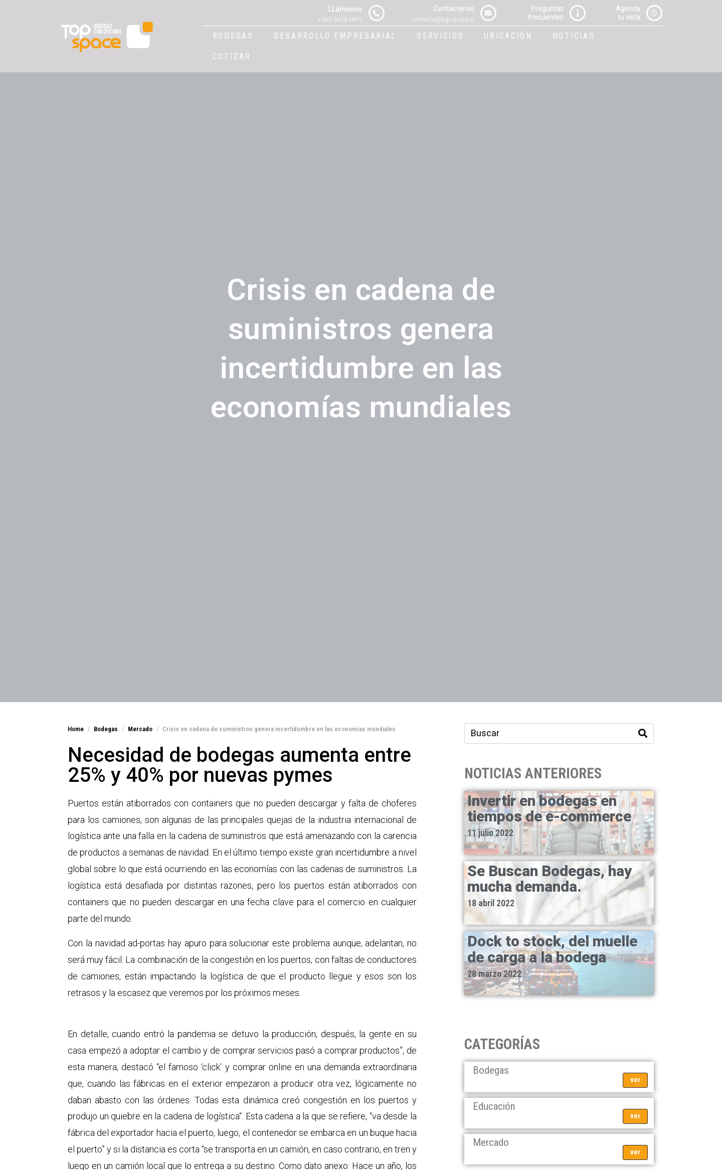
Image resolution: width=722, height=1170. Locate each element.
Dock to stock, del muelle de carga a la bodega (552, 949)
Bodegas (233, 36)
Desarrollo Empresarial (335, 36)
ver (635, 1080)
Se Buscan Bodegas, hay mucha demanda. (549, 879)
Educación (494, 1106)
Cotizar (232, 56)
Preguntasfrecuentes (546, 13)
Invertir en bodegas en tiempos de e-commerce (549, 809)
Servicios (440, 36)
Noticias (574, 36)
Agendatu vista (628, 13)
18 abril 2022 (490, 903)
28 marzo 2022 (494, 973)
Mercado (491, 1142)
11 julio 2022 (490, 832)
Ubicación (508, 36)
